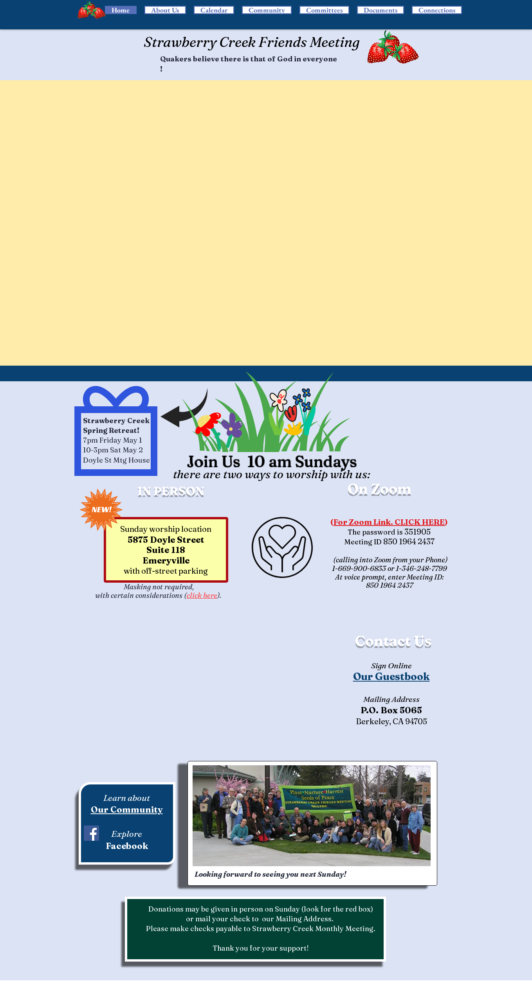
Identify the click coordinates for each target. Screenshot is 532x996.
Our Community (127, 809)
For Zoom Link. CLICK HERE (389, 522)
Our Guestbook (391, 676)
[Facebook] (91, 833)
